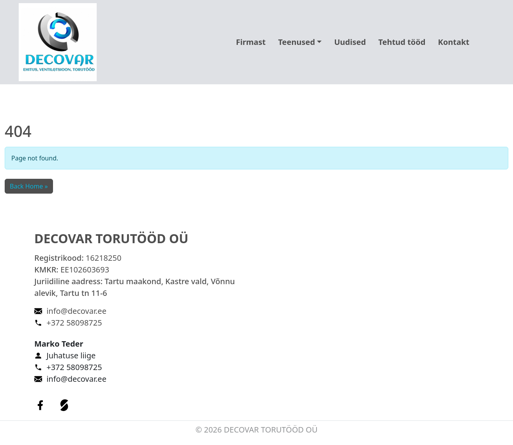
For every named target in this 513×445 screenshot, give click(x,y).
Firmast (250, 42)
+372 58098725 (74, 322)
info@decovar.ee (76, 311)
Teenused (296, 42)
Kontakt (453, 42)
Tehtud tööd (402, 42)
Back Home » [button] (29, 186)
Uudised (350, 42)
